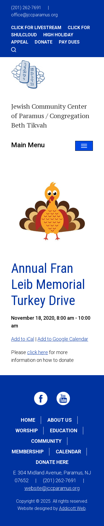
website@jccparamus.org (52, 488)
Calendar (68, 451)
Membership (28, 451)
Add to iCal (22, 339)
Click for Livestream (36, 27)
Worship (27, 430)
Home (28, 420)
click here (37, 352)
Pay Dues (69, 42)
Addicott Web (72, 508)
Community (46, 441)
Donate (43, 42)
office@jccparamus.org (34, 14)
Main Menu (28, 145)
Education (63, 430)
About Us (59, 420)
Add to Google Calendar (62, 339)
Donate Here (52, 462)
